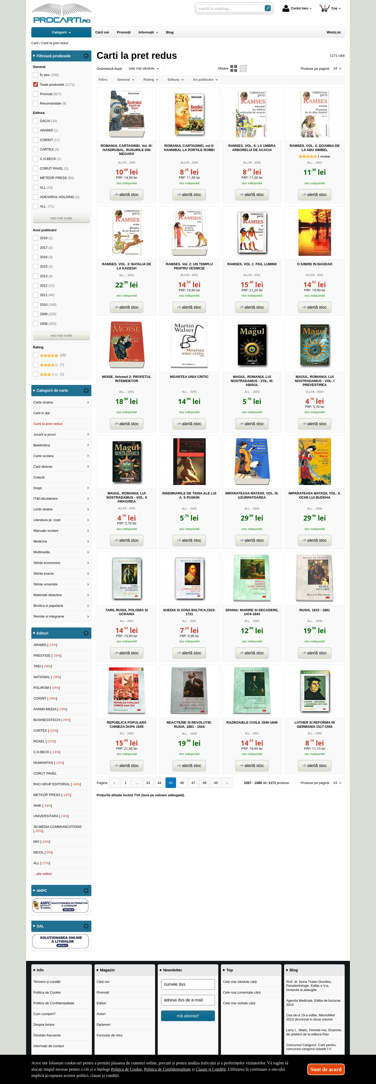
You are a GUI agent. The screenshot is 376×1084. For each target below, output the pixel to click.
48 (202, 783)
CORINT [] (45, 698)
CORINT (50, 140)
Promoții (103, 992)
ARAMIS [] (45, 645)
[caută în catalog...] (228, 8)
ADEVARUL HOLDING (59, 197)
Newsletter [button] (172, 970)
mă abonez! (188, 1015)
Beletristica (41, 445)
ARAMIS (49, 130)
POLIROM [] (46, 688)
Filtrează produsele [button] (53, 56)
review (324, 156)
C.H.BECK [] (46, 752)
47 (191, 783)
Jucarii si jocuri (44, 434)
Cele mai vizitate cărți (239, 1003)
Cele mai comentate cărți (242, 992)
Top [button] (229, 970)
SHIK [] (42, 806)
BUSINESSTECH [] (51, 720)
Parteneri (103, 1025)
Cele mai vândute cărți (240, 982)
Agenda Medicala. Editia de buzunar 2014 (313, 1003)
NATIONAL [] (47, 677)
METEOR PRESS (57, 178)
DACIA (48, 121)
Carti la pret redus (47, 424)
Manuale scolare (45, 531)
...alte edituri (42, 874)
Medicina (40, 541)
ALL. (310, 162)
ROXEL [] (44, 741)
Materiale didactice (47, 595)
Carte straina (43, 402)
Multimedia (41, 552)
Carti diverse (42, 467)
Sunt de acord (326, 1069)
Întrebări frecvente (47, 1035)
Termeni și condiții (46, 982)
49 (213, 783)
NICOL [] (42, 852)
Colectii (39, 477)
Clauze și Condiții (211, 1069)
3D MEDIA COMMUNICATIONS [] (57, 829)
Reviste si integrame (48, 616)
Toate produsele (57, 85)
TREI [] (42, 666)
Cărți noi (103, 982)
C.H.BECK (50, 159)
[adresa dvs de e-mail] (188, 1000)
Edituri (101, 1003)
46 (180, 783)
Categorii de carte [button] (52, 390)
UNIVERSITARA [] (51, 816)
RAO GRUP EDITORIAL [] (57, 784)
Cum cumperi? (44, 1014)
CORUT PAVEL (54, 168)
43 (147, 783)
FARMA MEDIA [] (50, 709)
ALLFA (122, 162)
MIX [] (41, 842)
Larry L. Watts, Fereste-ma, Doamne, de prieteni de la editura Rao (314, 1032)
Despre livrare (44, 1025)
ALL (122, 620)
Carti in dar (41, 413)
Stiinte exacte (43, 573)
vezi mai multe (61, 218)
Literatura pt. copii (46, 520)
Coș (328, 8)
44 (158, 783)
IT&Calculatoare (45, 498)
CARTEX (49, 149)
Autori (101, 1014)
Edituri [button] (42, 633)
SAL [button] (40, 926)
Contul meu (295, 8)
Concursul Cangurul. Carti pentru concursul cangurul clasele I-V (311, 1047)
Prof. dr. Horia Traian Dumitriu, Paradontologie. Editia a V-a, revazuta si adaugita (309, 986)
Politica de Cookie (47, 992)
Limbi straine (43, 509)
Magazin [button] (107, 970)
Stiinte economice (46, 563)
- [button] (86, 56)
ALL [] (41, 863)
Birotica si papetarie (48, 606)
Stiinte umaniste (45, 584)
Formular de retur (110, 1035)
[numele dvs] (188, 984)
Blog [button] (294, 970)
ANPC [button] (42, 891)
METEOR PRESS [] (52, 795)
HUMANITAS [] (48, 763)
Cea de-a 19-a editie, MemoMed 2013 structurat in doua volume (310, 1017)
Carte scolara (43, 456)
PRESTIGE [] (47, 656)
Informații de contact (48, 1046)
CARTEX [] (45, 731)
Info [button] (40, 970)
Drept (37, 488)
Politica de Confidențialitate (53, 1003)
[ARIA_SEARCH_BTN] (268, 8)
